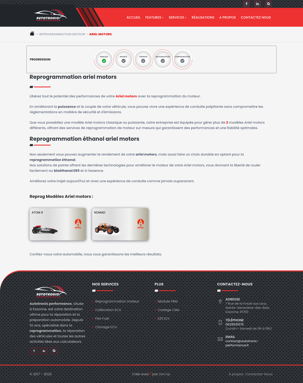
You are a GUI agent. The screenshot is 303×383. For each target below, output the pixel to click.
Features (154, 17)
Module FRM (168, 301)
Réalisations (203, 17)
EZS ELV (163, 318)
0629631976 (234, 324)
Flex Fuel (102, 318)
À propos (236, 374)
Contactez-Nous (259, 374)
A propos (227, 17)
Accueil (133, 17)
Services (178, 17)
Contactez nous (256, 17)
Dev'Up (164, 374)
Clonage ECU (106, 327)
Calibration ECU (108, 310)
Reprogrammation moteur (62, 34)
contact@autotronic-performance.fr (242, 343)
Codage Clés (168, 310)
